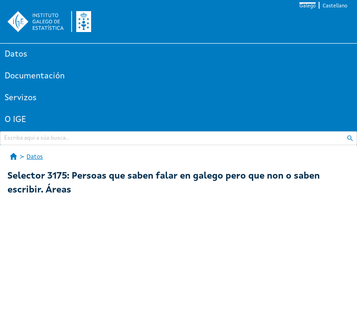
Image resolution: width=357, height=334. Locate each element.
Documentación (35, 76)
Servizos (21, 98)
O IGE (15, 120)
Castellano (335, 6)
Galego (307, 6)
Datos (16, 54)
